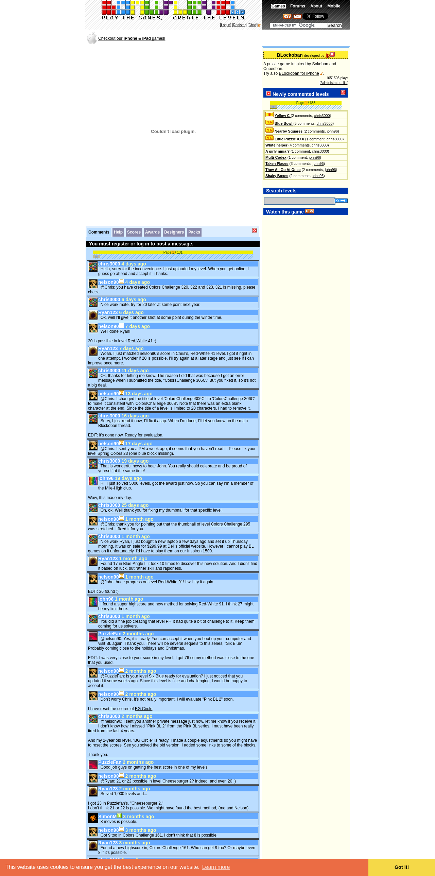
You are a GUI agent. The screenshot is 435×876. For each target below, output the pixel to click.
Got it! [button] (402, 867)
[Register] (239, 25)
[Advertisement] (269, 37)
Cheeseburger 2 (177, 772)
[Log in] (225, 25)
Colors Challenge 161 (142, 826)
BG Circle (143, 700)
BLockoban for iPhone (299, 73)
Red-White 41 (140, 332)
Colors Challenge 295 (230, 515)
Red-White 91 (170, 573)
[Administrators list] (334, 83)
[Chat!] (253, 25)
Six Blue (156, 667)
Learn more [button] (216, 867)
